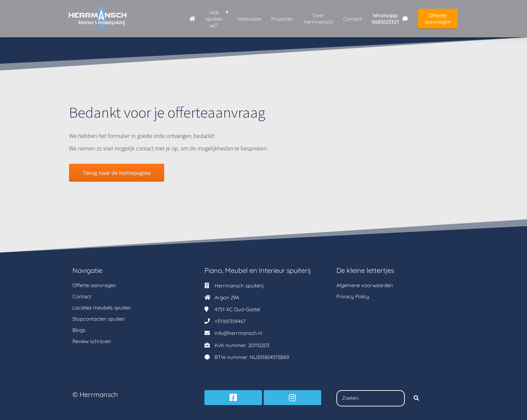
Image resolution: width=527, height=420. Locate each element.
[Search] (416, 398)
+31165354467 (230, 321)
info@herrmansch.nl (238, 333)
